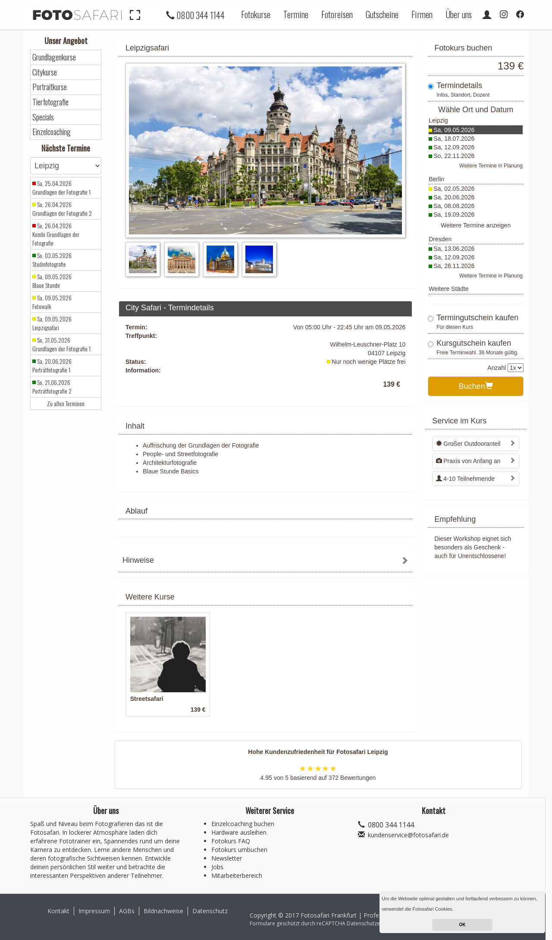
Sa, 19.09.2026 (453, 214)
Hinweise (138, 560)
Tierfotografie (50, 102)
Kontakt (58, 911)
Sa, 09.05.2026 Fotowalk (52, 302)
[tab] (265, 561)
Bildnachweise (163, 911)
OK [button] (462, 924)
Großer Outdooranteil (468, 443)
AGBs (127, 911)
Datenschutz (210, 911)
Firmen (422, 14)
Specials (43, 117)
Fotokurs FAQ (230, 841)
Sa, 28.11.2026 (453, 265)
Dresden (440, 239)
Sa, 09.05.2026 (453, 129)
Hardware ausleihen (239, 832)
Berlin (436, 179)
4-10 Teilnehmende (465, 478)
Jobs (217, 867)
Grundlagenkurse (54, 57)
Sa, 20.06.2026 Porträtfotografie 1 (52, 365)
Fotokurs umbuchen (239, 849)
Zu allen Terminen (66, 403)
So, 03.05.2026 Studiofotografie (52, 259)
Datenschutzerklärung (373, 923)
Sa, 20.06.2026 (453, 197)
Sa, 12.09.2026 (453, 147)
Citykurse (44, 72)
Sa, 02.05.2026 (453, 188)
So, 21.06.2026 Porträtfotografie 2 (52, 386)
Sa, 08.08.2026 (453, 205)
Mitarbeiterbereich (236, 875)
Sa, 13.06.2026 (453, 248)
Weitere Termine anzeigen (476, 225)
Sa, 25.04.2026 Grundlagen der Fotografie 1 (61, 187)
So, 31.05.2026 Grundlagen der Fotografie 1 (61, 344)
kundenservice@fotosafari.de (408, 835)
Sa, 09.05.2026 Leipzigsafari (52, 323)
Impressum (94, 911)
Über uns (458, 14)
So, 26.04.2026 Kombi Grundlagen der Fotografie (55, 234)
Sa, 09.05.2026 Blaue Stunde (52, 281)
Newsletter (226, 858)
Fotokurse (255, 14)
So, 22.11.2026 (453, 155)
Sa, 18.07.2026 (453, 138)
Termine (295, 14)
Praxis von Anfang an (468, 460)
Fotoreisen (337, 14)
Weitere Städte (448, 288)
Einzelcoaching (51, 131)
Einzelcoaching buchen (242, 824)
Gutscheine (382, 14)
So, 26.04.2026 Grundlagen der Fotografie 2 (62, 209)
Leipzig (438, 120)
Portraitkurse (49, 87)
